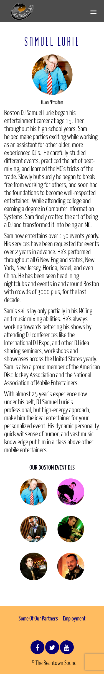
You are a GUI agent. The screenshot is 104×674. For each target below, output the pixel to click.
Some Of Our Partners (38, 618)
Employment (74, 618)
